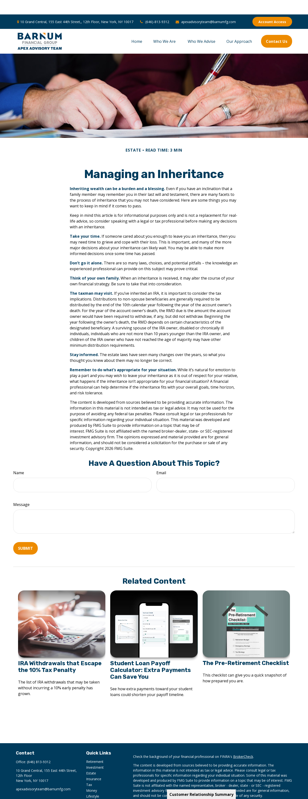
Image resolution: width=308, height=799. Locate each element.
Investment (95, 753)
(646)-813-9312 (154, 7)
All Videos (93, 793)
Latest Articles (97, 787)
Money (91, 776)
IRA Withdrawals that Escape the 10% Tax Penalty (60, 652)
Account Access (272, 7)
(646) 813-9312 (39, 747)
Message (21, 490)
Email (161, 458)
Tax (89, 770)
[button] (136, 27)
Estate (91, 758)
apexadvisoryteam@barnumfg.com (205, 7)
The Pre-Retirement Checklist (246, 648)
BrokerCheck (243, 742)
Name (18, 458)
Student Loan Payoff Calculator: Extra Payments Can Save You (150, 656)
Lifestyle (92, 782)
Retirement (94, 747)
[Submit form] (25, 534)
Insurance (93, 764)
